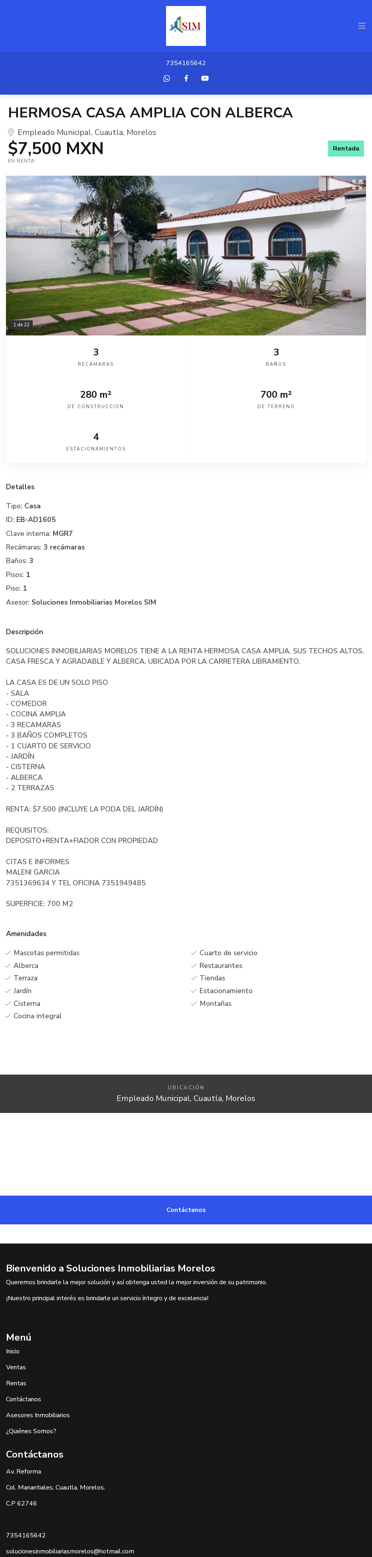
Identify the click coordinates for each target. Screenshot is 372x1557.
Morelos (141, 132)
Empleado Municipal (54, 132)
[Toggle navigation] (362, 26)
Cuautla (109, 132)
